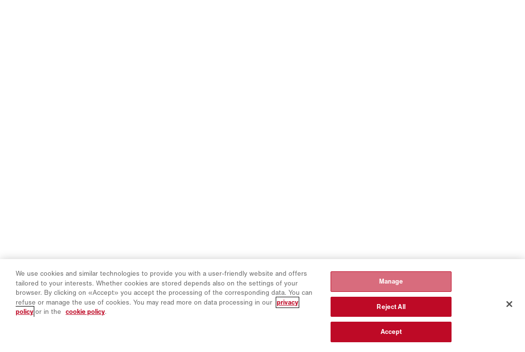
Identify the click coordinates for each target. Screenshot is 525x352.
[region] (262, 305)
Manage (391, 281)
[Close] (509, 304)
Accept (391, 331)
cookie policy (85, 311)
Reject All (391, 306)
